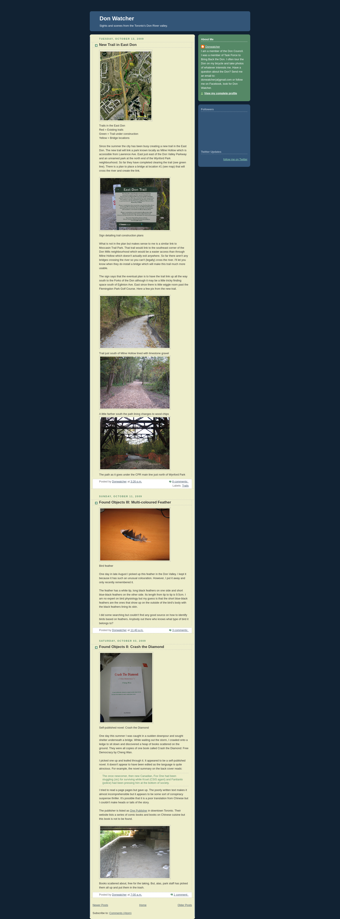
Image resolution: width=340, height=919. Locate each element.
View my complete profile (220, 93)
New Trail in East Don (118, 45)
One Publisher (138, 810)
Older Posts (185, 905)
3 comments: (180, 630)
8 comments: (180, 481)
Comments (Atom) (120, 913)
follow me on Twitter (235, 159)
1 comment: (181, 894)
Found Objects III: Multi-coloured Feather (135, 502)
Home (143, 905)
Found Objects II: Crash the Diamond (131, 647)
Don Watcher (117, 18)
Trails (185, 485)
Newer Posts (100, 905)
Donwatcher (212, 46)
